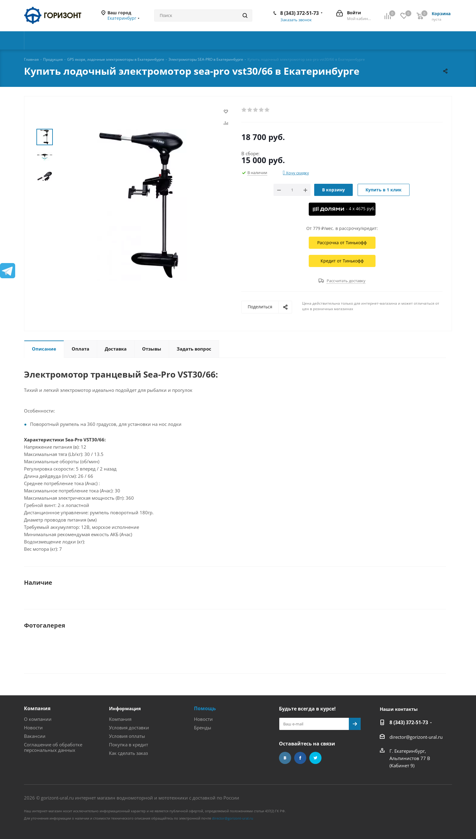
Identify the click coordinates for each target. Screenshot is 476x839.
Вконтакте (285, 758)
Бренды (202, 727)
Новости (33, 727)
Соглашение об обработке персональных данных (53, 747)
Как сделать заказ (128, 753)
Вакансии (35, 736)
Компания (37, 708)
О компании (38, 719)
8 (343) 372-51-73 (299, 13)
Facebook (300, 758)
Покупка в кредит (128, 744)
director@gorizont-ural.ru (416, 737)
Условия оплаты (127, 736)
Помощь (205, 708)
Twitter (315, 758)
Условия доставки (129, 727)
